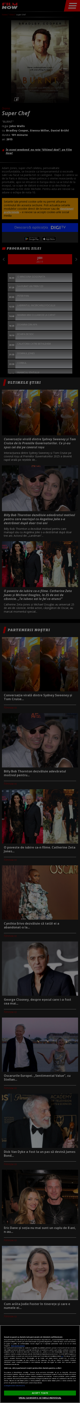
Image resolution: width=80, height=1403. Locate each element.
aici (62, 1356)
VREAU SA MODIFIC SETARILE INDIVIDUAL (40, 1397)
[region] (40, 1364)
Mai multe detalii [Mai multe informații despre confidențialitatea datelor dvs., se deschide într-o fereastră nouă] (18, 1346)
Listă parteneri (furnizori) (14, 1386)
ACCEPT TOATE (40, 1393)
